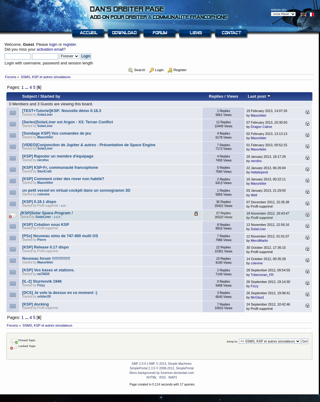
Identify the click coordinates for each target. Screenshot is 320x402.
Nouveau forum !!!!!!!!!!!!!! (46, 258)
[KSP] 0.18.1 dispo (39, 201)
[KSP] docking (35, 304)
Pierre (41, 239)
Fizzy (41, 285)
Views (232, 96)
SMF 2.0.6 (139, 363)
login (53, 44)
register (69, 44)
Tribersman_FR (262, 275)
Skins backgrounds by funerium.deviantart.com (161, 373)
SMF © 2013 (157, 363)
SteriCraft (44, 171)
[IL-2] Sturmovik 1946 (42, 281)
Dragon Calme (261, 127)
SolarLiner (45, 114)
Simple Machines (180, 363)
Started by (50, 96)
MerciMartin (259, 240)
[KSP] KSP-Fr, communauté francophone (60, 167)
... (27, 87)
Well (254, 195)
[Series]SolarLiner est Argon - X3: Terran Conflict (67, 122)
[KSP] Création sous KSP (45, 224)
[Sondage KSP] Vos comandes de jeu (56, 133)
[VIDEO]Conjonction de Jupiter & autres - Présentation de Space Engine (88, 145)
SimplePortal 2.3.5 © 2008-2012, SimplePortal (162, 368)
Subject (29, 96)
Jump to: (232, 341)
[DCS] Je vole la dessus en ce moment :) (59, 292)
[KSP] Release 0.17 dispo (45, 247)
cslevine (43, 194)
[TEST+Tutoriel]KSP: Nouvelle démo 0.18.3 (61, 110)
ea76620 (43, 274)
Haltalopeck (259, 172)
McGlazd (257, 297)
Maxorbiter (258, 115)
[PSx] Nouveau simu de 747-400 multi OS (60, 236)
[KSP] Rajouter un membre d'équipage (57, 156)
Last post (259, 96)
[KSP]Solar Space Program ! (46, 213)
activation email (50, 49)
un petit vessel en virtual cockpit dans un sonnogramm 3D (76, 190)
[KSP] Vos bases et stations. (48, 270)
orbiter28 (44, 296)
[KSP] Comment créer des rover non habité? (63, 178)
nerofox (43, 160)
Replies (216, 96)
